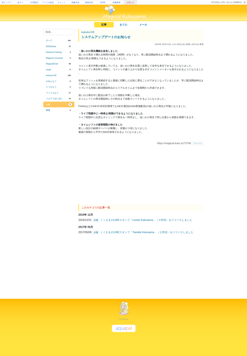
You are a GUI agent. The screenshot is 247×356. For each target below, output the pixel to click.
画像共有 (75, 2)
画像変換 (116, 2)
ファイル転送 (48, 2)
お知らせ (130, 2)
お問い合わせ (226, 2)
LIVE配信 (34, 2)
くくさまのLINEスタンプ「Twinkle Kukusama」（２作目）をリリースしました (146, 232)
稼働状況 (238, 2)
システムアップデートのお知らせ (105, 37)
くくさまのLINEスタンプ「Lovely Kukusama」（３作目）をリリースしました (146, 219)
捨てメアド (7, 2)
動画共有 (89, 2)
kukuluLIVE (88, 32)
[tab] (58, 41)
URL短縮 (215, 2)
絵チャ (20, 2)
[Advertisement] (58, 167)
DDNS (103, 2)
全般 (96, 220)
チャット (62, 2)
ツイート (197, 143)
